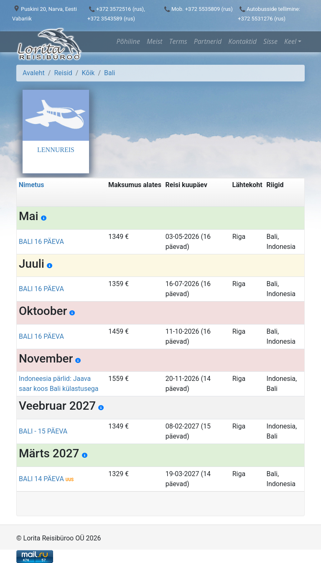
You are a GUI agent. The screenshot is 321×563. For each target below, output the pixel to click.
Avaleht (34, 73)
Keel (290, 41)
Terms (178, 41)
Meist (155, 41)
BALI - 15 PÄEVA (43, 431)
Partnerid (208, 41)
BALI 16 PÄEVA (41, 242)
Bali (109, 73)
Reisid (63, 73)
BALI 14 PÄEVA (46, 479)
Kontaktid (242, 41)
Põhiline (128, 41)
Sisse (270, 41)
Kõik (88, 73)
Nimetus (31, 185)
